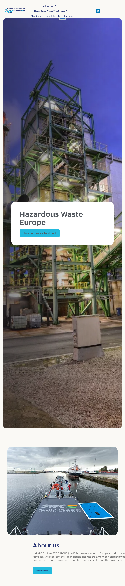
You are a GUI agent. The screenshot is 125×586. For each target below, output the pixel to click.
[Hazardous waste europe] (15, 10)
